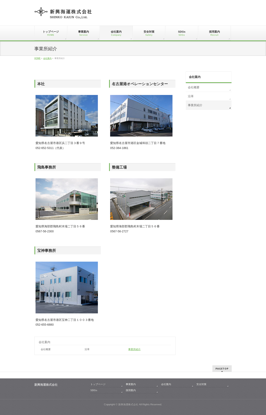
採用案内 (131, 390)
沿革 (87, 349)
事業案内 (131, 384)
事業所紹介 (134, 349)
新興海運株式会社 (128, 404)
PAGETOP (222, 368)
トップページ (97, 384)
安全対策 (201, 384)
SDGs (93, 390)
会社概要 (46, 349)
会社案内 (44, 342)
